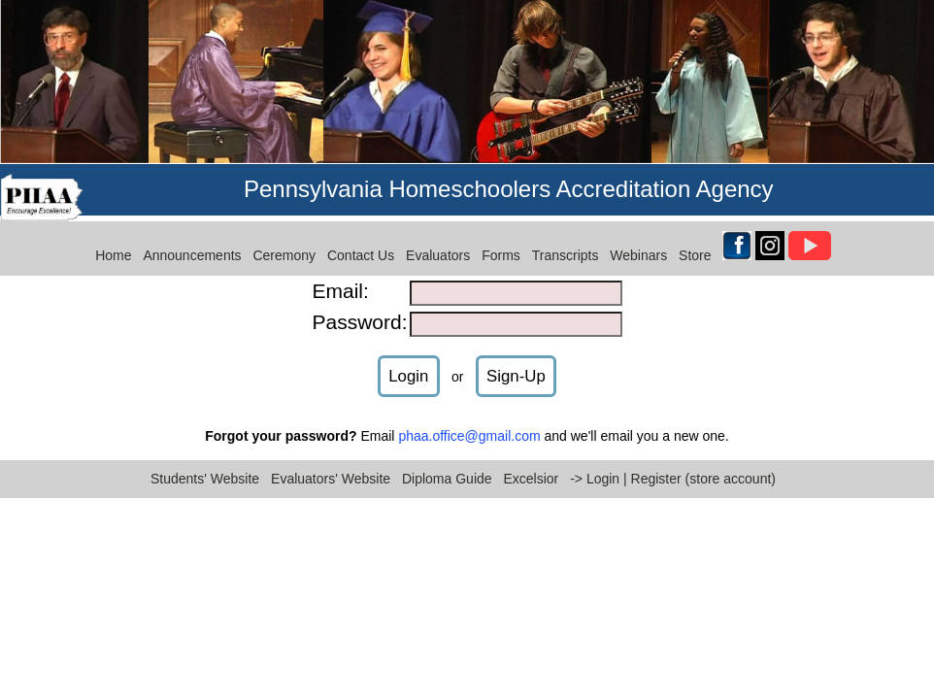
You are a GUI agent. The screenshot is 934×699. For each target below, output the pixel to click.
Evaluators (438, 244)
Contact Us (360, 244)
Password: (359, 310)
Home (113, 244)
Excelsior (530, 467)
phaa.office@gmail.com (469, 425)
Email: (340, 279)
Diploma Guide (447, 467)
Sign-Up (516, 364)
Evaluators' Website (330, 467)
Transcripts (565, 244)
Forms (501, 244)
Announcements (192, 244)
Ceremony (284, 244)
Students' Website (204, 467)
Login (408, 364)
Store (695, 244)
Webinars (638, 244)
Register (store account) (703, 467)
